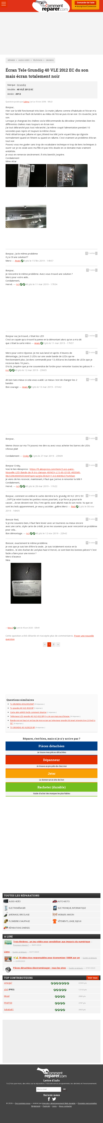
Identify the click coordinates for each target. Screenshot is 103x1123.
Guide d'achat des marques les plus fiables (51, 793)
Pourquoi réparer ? (21, 945)
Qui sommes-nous (22, 1103)
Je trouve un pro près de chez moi (52, 766)
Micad (6, 996)
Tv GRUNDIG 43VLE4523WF (22, 704)
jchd (6, 989)
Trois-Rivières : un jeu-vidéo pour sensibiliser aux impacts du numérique (51, 941)
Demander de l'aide (85, 2)
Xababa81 (9, 1009)
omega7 (8, 982)
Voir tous (92, 977)
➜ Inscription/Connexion (85, 6)
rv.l (18, 284)
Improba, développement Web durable (58, 1103)
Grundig (21, 84)
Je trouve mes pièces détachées (51, 752)
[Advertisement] (51, 33)
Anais (18, 260)
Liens (7, 951)
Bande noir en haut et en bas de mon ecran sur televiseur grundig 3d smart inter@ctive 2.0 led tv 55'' (52, 722)
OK (64, 1089)
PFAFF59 (8, 1002)
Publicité (46, 1106)
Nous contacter (65, 1106)
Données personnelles (87, 1103)
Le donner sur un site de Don (51, 780)
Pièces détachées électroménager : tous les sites (39, 967)
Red (73, 506)
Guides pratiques (19, 952)
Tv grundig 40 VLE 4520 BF (22, 708)
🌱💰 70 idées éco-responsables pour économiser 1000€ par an (46, 957)
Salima (26, 101)
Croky (26, 455)
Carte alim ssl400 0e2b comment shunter (28, 712)
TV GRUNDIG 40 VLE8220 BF (22, 727)
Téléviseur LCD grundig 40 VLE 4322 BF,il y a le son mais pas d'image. (40, 716)
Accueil (51, 6)
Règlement (35, 1106)
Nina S (10, 628)
